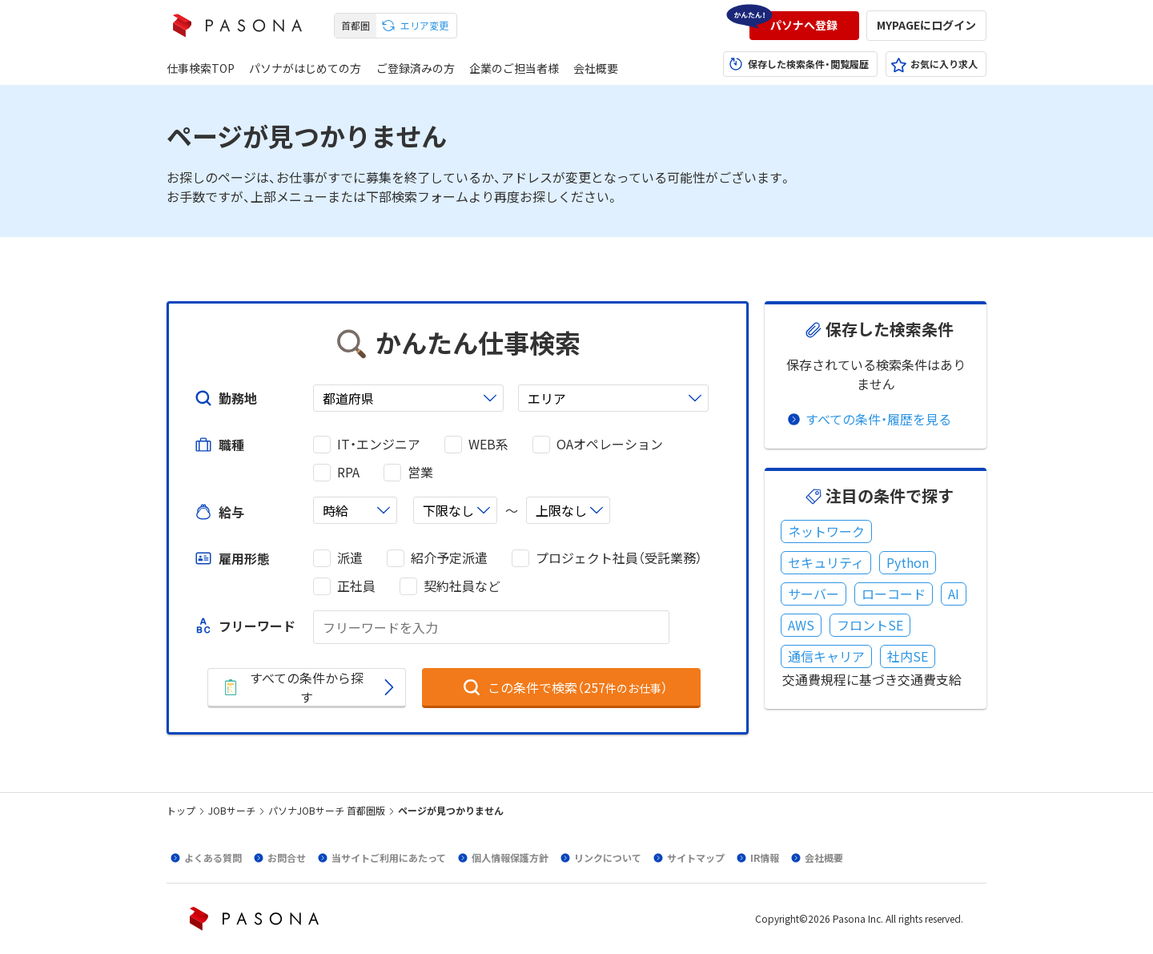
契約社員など (462, 586)
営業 (420, 472)
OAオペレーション (609, 444)
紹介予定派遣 (449, 557)
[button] (804, 25)
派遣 (350, 557)
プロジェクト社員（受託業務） (619, 557)
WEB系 (488, 444)
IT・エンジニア (378, 444)
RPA (348, 472)
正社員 (356, 586)
